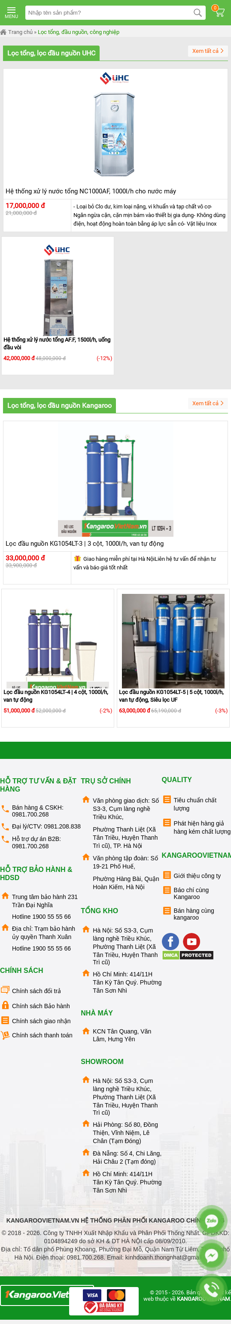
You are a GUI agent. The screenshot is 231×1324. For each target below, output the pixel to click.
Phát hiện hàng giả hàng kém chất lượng (196, 826)
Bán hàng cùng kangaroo (188, 913)
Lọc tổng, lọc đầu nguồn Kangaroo (59, 405)
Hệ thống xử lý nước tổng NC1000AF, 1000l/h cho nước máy (91, 191)
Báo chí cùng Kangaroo (185, 892)
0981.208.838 (62, 826)
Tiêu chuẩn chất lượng (189, 803)
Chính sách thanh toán (36, 1035)
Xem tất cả (209, 51)
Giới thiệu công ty (191, 875)
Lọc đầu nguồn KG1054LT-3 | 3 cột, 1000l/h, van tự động (85, 543)
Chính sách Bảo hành (35, 1005)
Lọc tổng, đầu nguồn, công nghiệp (78, 32)
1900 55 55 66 (51, 916)
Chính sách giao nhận (35, 1020)
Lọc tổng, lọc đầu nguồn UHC (51, 53)
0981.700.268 (30, 814)
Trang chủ (16, 32)
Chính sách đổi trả (30, 990)
